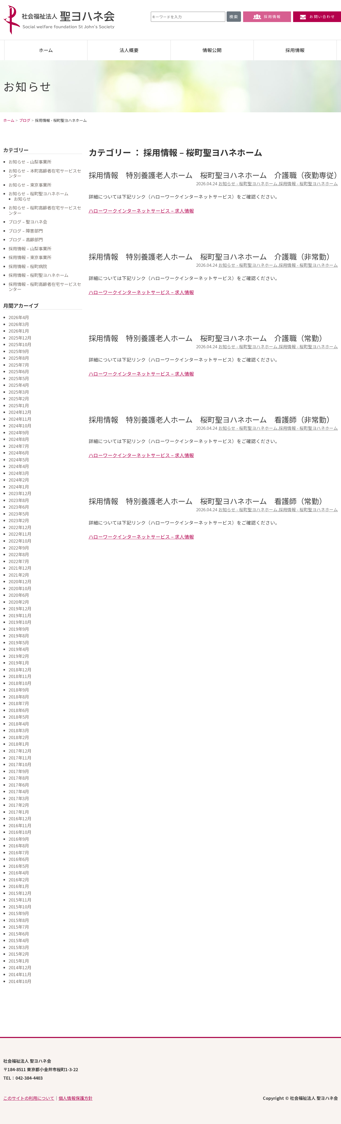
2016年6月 (19, 859)
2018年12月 (20, 669)
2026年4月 (19, 317)
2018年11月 (20, 676)
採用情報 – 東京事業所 (30, 257)
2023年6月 (19, 507)
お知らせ (22, 199)
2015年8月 (19, 920)
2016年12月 (20, 818)
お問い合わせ (317, 16)
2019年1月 (19, 662)
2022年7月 (19, 561)
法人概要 (129, 50)
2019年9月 (19, 629)
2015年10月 (20, 906)
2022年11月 (20, 534)
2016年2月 (19, 879)
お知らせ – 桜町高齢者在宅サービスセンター (45, 210)
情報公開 (212, 50)
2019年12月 (20, 608)
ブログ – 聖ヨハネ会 (28, 221)
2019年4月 (19, 649)
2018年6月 (19, 710)
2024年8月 (19, 439)
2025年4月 (19, 385)
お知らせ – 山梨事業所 (30, 161)
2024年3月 (19, 473)
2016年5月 (19, 866)
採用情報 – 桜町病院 (28, 266)
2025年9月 (19, 351)
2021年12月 (20, 568)
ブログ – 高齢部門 (26, 239)
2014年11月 (20, 974)
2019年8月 (19, 635)
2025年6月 (19, 371)
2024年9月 (19, 432)
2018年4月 (19, 723)
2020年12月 (20, 581)
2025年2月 (19, 398)
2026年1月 (19, 331)
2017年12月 (20, 751)
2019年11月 (20, 615)
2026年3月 (19, 324)
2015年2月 (19, 954)
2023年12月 (20, 493)
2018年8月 (19, 696)
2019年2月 (19, 656)
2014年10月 (20, 981)
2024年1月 (19, 486)
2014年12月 (20, 967)
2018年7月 (19, 703)
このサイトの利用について (28, 1098)
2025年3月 (19, 392)
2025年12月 (20, 337)
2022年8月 (19, 554)
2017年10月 (20, 764)
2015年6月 (19, 933)
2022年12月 (20, 527)
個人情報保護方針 (76, 1098)
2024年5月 (19, 459)
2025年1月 (19, 405)
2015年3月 (19, 947)
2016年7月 (19, 852)
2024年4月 (19, 466)
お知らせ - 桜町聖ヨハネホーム (247, 184)
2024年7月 (19, 446)
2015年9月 (19, 913)
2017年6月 (19, 785)
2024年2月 (19, 480)
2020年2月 (19, 602)
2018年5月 (19, 717)
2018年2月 (19, 737)
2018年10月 (20, 683)
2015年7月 (19, 927)
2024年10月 (20, 425)
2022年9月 (19, 547)
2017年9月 (19, 771)
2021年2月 (19, 575)
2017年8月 (19, 778)
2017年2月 (19, 805)
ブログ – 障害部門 (26, 231)
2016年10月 (20, 832)
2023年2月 (19, 520)
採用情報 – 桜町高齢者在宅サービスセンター (45, 287)
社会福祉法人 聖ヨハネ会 (59, 20)
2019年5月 (19, 642)
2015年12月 (20, 893)
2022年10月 (20, 541)
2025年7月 (19, 365)
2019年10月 (20, 622)
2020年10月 (20, 588)
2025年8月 (19, 358)
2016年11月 (20, 825)
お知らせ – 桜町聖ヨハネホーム (38, 193)
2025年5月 (19, 378)
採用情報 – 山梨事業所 (30, 248)
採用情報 (267, 16)
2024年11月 (20, 419)
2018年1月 (19, 744)
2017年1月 (19, 812)
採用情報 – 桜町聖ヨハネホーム (38, 275)
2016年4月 (19, 872)
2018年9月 (19, 690)
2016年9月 (19, 839)
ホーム (46, 50)
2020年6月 (19, 595)
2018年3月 (19, 730)
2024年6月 (19, 452)
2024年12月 (20, 412)
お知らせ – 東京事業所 (30, 185)
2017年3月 (19, 798)
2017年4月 (19, 791)
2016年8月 (19, 845)
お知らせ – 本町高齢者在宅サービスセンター (45, 173)
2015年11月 (20, 899)
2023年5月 (19, 513)
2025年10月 (20, 344)
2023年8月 (19, 500)
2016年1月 (19, 886)
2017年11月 (20, 757)
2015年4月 (19, 940)
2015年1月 (19, 961)
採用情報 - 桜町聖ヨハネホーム (308, 184)
